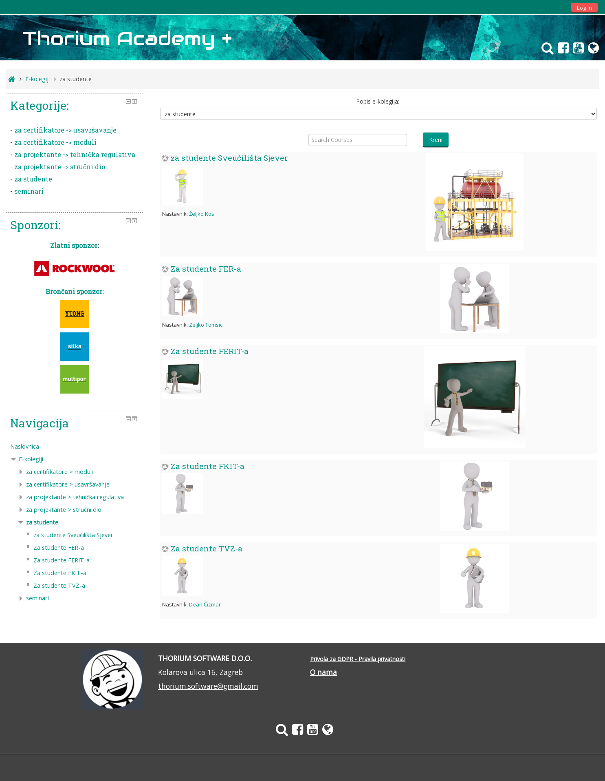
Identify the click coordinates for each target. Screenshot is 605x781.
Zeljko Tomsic (205, 324)
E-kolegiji (31, 459)
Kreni (435, 140)
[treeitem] (74, 446)
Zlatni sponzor (73, 245)
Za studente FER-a (206, 268)
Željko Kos (201, 213)
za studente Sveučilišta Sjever (229, 158)
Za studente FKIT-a (207, 466)
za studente (33, 179)
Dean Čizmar (205, 604)
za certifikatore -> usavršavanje (65, 130)
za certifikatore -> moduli (55, 142)
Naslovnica (24, 446)
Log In (584, 7)
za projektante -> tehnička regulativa (74, 154)
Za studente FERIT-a (210, 351)
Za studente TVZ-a (206, 548)
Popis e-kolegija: (377, 101)
